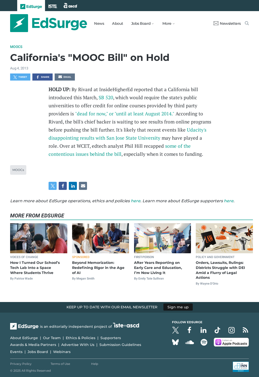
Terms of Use (60, 364)
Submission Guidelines (120, 344)
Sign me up (178, 307)
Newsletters (227, 23)
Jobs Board (38, 351)
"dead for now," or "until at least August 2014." (124, 113)
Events (16, 351)
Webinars (62, 351)
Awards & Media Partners (33, 344)
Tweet (20, 77)
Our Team (52, 338)
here (135, 200)
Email (64, 77)
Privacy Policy (21, 364)
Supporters (110, 338)
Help (94, 364)
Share (42, 77)
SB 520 (106, 97)
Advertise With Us (77, 344)
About (117, 23)
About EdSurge (24, 338)
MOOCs (16, 47)
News (99, 23)
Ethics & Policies (80, 338)
